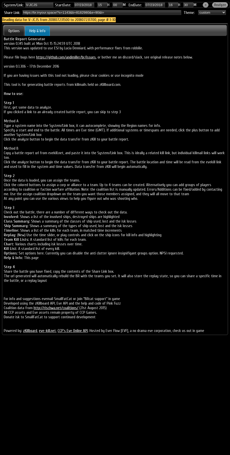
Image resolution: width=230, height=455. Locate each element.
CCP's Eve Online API (73, 330)
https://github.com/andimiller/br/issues (66, 57)
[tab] (14, 31)
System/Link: (14, 5)
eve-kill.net (47, 330)
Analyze (220, 5)
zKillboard (30, 330)
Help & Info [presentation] (37, 31)
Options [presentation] (14, 31)
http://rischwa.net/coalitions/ (56, 308)
